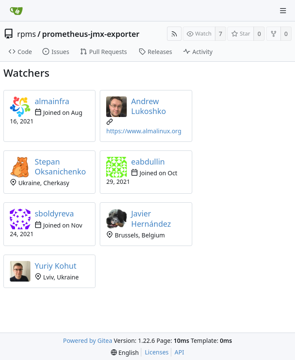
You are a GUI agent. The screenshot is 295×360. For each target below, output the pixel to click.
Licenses (157, 352)
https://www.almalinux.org (143, 131)
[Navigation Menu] (283, 10)
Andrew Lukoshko (148, 106)
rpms (26, 34)
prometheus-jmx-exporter (90, 34)
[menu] (125, 352)
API (179, 352)
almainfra (52, 101)
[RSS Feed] (174, 34)
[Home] (16, 10)
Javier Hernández (151, 218)
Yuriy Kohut (56, 266)
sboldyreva (54, 213)
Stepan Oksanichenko (60, 166)
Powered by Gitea (87, 340)
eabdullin (148, 161)
